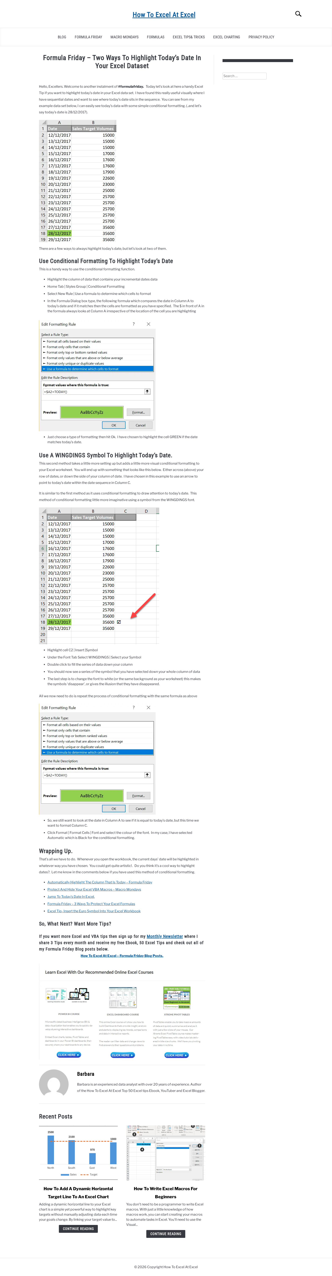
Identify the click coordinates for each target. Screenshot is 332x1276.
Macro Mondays (124, 37)
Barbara (85, 1074)
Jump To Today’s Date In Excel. (71, 897)
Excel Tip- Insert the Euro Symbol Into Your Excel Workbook (94, 911)
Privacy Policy (261, 37)
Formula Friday (88, 37)
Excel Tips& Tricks (189, 37)
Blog (62, 37)
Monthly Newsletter (165, 936)
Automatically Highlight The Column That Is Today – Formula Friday (99, 882)
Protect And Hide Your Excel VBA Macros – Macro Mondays (94, 889)
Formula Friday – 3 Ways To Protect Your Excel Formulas (91, 904)
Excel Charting (226, 37)
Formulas (155, 37)
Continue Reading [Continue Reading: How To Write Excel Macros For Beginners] (165, 1234)
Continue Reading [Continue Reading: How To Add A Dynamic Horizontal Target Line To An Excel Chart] (78, 1229)
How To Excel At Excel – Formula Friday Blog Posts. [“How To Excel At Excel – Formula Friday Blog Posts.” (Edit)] (122, 956)
